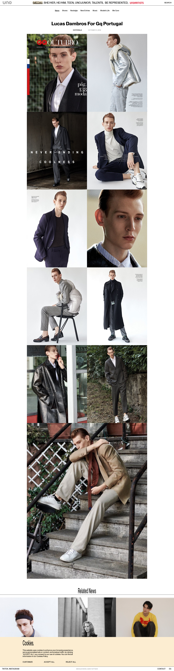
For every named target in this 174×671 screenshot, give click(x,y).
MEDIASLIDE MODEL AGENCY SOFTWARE (87, 668)
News (57, 11)
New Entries (85, 11)
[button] (28, 662)
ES (170, 669)
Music (95, 11)
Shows (64, 11)
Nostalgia (74, 11)
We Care (115, 11)
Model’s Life (105, 11)
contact (161, 669)
